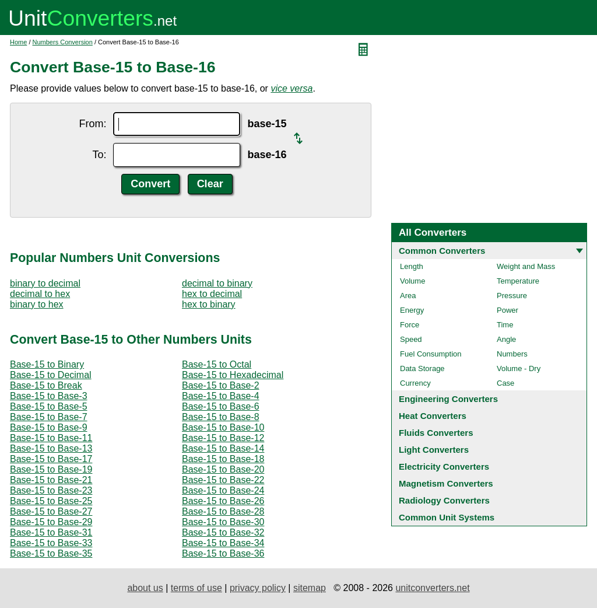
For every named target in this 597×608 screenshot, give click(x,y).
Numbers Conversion (63, 42)
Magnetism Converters (446, 483)
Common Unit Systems (446, 517)
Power (507, 310)
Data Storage (422, 368)
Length (411, 266)
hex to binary (209, 304)
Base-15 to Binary (47, 364)
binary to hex (37, 304)
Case (505, 383)
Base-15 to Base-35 (51, 553)
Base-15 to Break (46, 385)
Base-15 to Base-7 (48, 417)
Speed (411, 339)
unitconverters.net (432, 588)
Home (18, 42)
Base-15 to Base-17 (51, 459)
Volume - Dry (518, 368)
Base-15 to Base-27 (51, 511)
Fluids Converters (436, 433)
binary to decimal (45, 283)
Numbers (512, 354)
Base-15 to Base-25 (51, 501)
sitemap (309, 588)
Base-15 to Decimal (51, 375)
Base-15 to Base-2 (220, 385)
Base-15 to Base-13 (51, 448)
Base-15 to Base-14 (223, 448)
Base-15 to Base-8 (220, 417)
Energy (412, 310)
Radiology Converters (444, 500)
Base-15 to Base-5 (48, 406)
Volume (412, 281)
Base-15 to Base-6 (220, 406)
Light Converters (434, 450)
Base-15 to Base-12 (223, 438)
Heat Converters (432, 416)
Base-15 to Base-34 (223, 543)
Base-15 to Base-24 (223, 490)
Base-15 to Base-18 (223, 459)
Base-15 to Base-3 (48, 396)
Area (408, 295)
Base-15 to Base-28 (223, 511)
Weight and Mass (526, 266)
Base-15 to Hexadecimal (232, 375)
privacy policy (258, 588)
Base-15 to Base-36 (223, 553)
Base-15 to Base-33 (51, 543)
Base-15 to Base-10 (223, 427)
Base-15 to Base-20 (223, 469)
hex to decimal (212, 294)
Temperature (518, 281)
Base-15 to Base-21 (51, 480)
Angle (506, 339)
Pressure (512, 295)
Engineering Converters (448, 399)
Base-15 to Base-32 (223, 532)
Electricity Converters (444, 466)
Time (505, 324)
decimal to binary (217, 283)
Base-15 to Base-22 (223, 480)
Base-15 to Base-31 (51, 532)
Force (409, 324)
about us (145, 588)
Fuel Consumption (431, 354)
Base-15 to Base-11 (51, 438)
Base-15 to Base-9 (48, 427)
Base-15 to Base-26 (223, 501)
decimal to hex (40, 294)
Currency (415, 383)
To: (99, 154)
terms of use (196, 588)
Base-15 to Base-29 (51, 522)
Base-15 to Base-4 (220, 396)
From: (92, 124)
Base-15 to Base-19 (51, 469)
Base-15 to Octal (216, 364)
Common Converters (442, 251)
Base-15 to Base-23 (51, 490)
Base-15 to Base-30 (223, 522)
